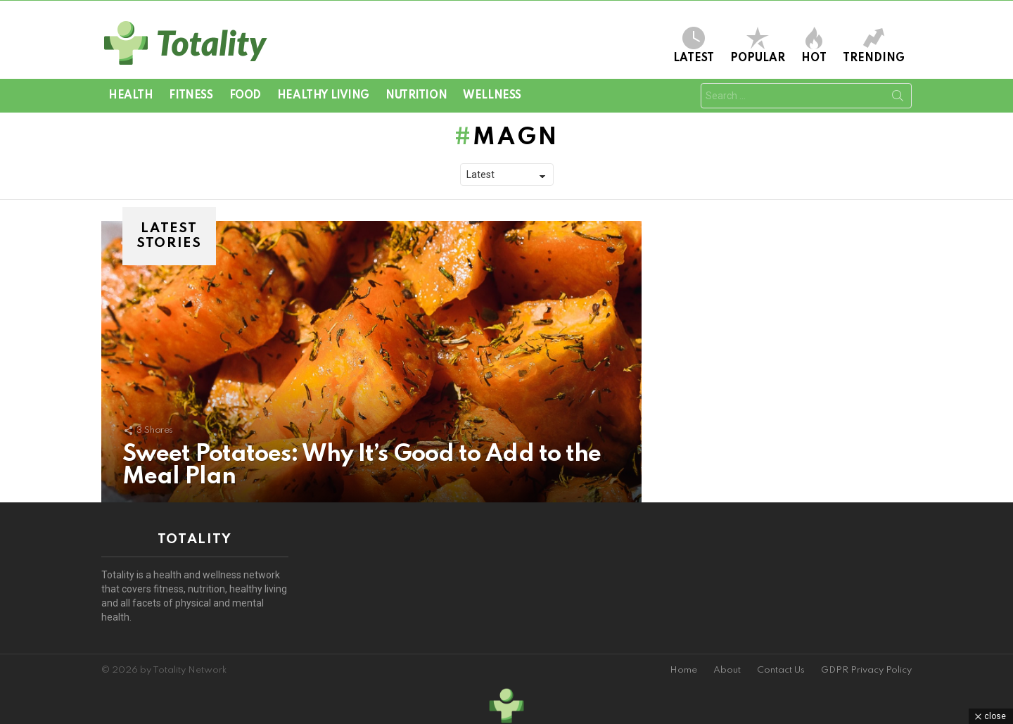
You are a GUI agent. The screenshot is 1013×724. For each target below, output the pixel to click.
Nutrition (416, 95)
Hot (814, 45)
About (727, 670)
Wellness (492, 95)
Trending (874, 45)
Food (245, 95)
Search (898, 98)
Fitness (190, 95)
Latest (693, 45)
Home (683, 670)
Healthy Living (323, 95)
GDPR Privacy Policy (866, 670)
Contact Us (781, 670)
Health (130, 95)
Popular (757, 45)
